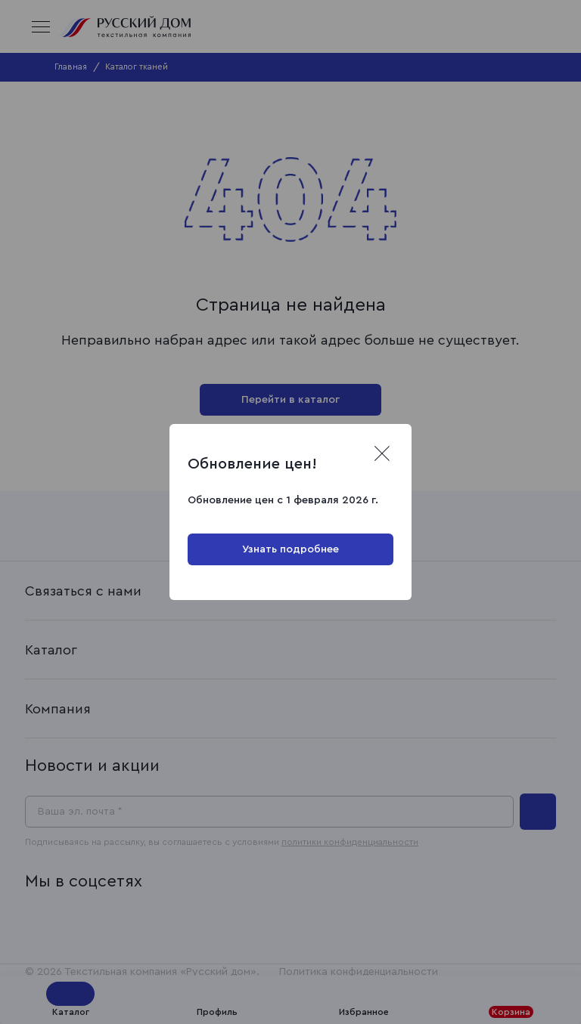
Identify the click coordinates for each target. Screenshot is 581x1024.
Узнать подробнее (290, 549)
